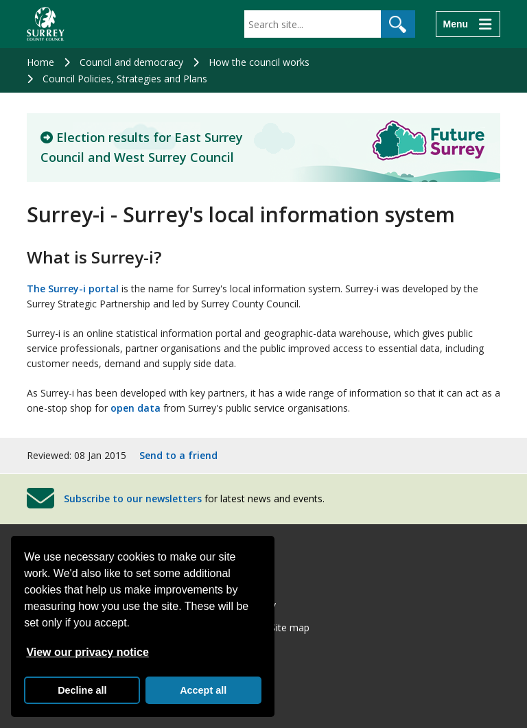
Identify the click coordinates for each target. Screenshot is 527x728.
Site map (289, 627)
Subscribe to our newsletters (133, 498)
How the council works (259, 62)
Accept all (203, 690)
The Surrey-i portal (74, 288)
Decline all (82, 690)
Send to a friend (178, 455)
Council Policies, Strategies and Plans (125, 78)
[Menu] (468, 24)
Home (40, 62)
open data (135, 407)
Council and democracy (131, 62)
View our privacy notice (87, 652)
